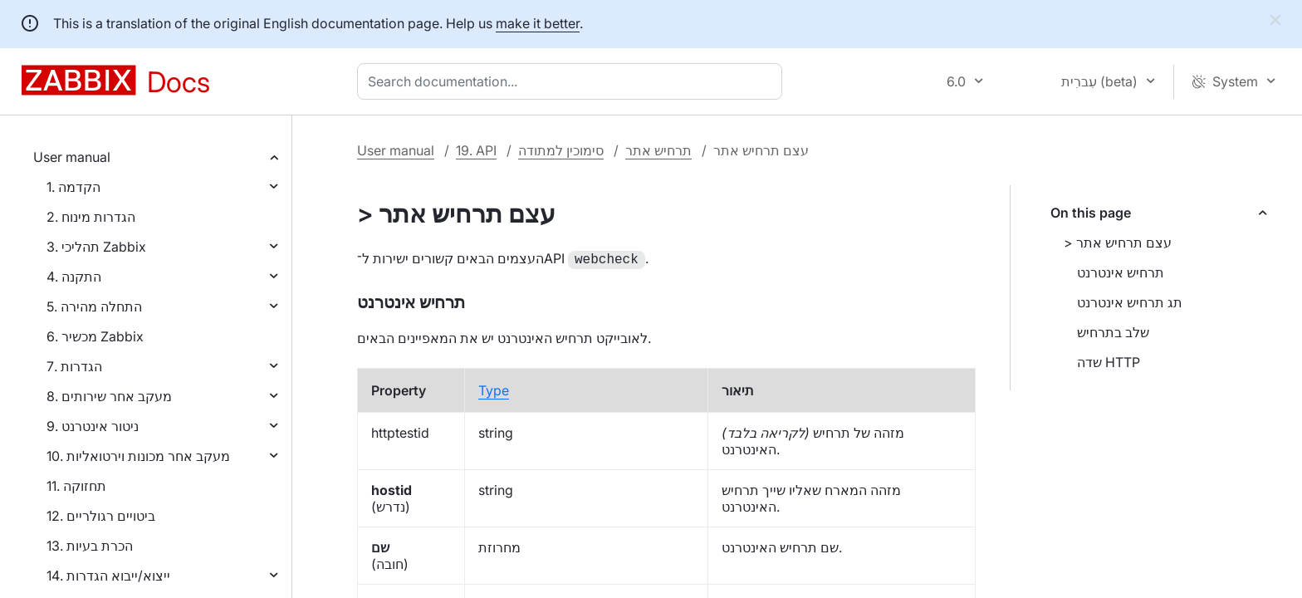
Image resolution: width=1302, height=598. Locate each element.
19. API (476, 150)
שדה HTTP (1108, 362)
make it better (538, 23)
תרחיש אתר (658, 150)
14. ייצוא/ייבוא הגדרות (108, 575)
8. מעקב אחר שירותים (109, 396)
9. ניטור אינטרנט (92, 426)
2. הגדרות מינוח (90, 216)
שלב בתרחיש (1113, 332)
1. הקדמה (73, 187)
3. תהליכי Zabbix (96, 246)
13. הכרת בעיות (89, 545)
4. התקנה (73, 276)
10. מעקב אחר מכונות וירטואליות (138, 456)
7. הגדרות (74, 366)
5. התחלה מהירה (94, 306)
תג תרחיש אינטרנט (1129, 302)
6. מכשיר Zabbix (95, 336)
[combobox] (573, 81)
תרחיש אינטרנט (1120, 272)
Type (493, 388)
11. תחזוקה (76, 486)
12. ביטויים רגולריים (100, 515)
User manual (71, 157)
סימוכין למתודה (561, 150)
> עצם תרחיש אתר (1118, 242)
